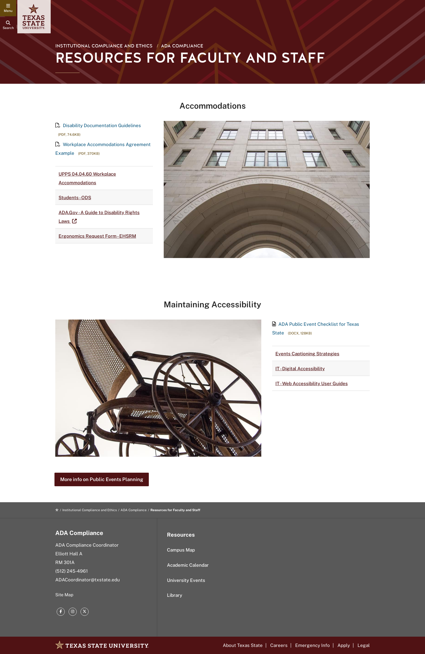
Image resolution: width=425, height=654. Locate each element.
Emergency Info (312, 645)
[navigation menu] (8, 8)
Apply (343, 645)
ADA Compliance (182, 46)
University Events (186, 580)
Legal (364, 645)
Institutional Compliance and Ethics (104, 46)
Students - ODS (75, 197)
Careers (279, 645)
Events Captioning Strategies (307, 353)
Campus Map (181, 550)
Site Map (64, 594)
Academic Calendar (188, 565)
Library (174, 595)
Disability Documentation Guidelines (98, 125)
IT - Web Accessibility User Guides (311, 383)
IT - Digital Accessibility (300, 368)
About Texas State (243, 645)
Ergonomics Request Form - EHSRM (97, 236)
